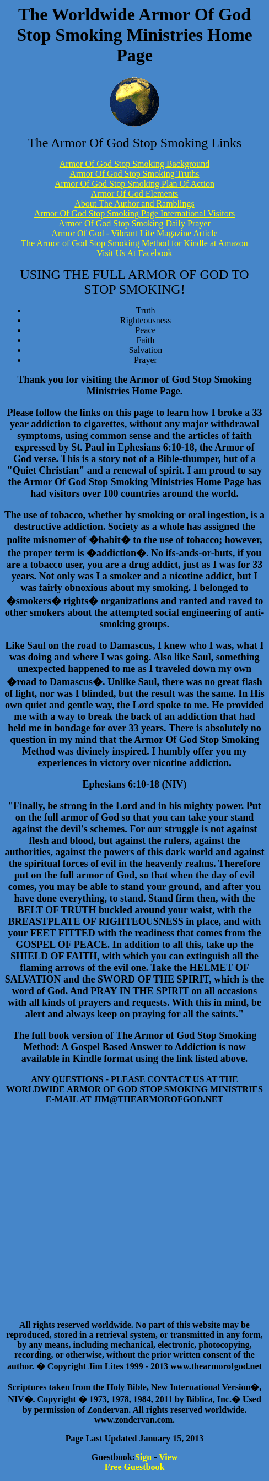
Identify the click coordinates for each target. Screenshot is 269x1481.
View (168, 1457)
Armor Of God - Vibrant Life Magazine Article (134, 233)
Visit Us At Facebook (134, 253)
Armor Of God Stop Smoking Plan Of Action (134, 183)
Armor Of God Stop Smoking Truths (134, 173)
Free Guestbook (135, 1467)
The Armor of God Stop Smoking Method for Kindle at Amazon (134, 243)
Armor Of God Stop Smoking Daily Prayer (134, 223)
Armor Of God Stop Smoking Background (134, 164)
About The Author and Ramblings (134, 203)
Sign (143, 1457)
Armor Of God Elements (135, 193)
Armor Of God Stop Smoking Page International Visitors (134, 213)
